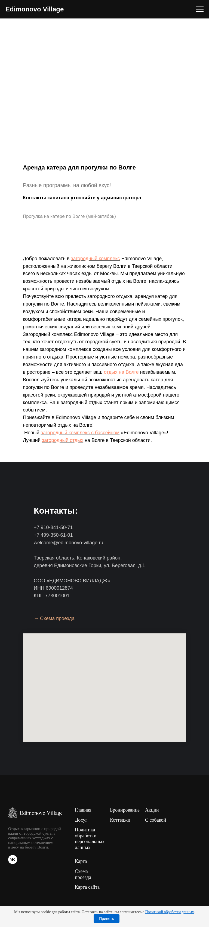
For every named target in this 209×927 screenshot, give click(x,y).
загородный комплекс (95, 258)
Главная (83, 810)
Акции (152, 810)
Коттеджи (120, 820)
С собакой (155, 820)
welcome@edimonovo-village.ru (68, 542)
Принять (106, 918)
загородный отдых (62, 440)
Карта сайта (87, 887)
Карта (81, 861)
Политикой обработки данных (169, 912)
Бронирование (125, 810)
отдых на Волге (121, 372)
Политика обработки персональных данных (89, 838)
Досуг (81, 820)
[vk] (12, 862)
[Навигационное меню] (200, 9)
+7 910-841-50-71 (53, 527)
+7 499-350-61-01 (53, 535)
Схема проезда (83, 874)
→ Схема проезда (54, 618)
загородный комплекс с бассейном (80, 432)
